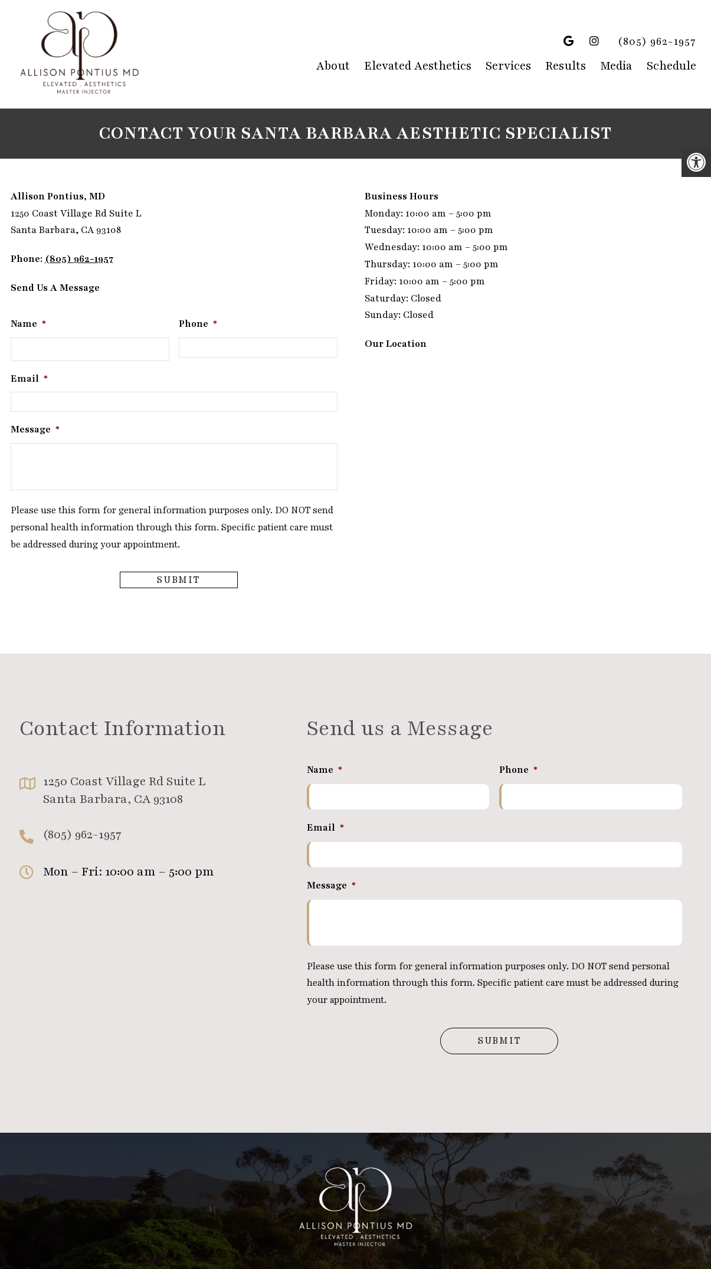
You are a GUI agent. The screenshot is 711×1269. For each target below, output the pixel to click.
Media (616, 66)
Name (28, 323)
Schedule (671, 66)
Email (29, 378)
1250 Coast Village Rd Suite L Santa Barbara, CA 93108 (124, 790)
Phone (198, 323)
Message (35, 429)
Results (565, 66)
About (333, 66)
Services (508, 66)
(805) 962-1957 (657, 41)
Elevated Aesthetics (417, 66)
